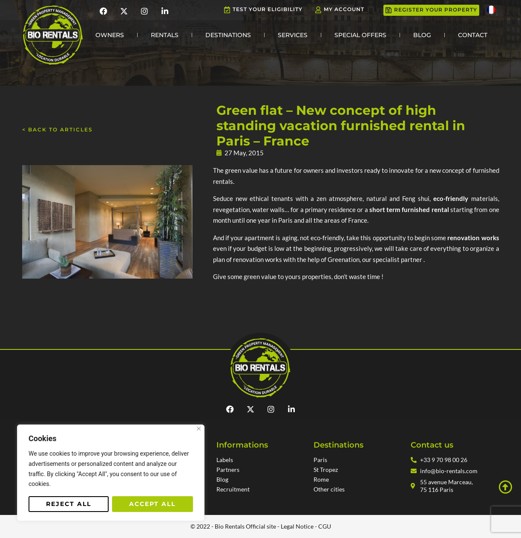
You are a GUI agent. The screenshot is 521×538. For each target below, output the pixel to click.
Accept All (152, 504)
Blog (422, 35)
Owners (109, 35)
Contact (472, 35)
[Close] (199, 428)
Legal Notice (297, 526)
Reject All (68, 504)
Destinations (228, 35)
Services (293, 35)
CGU (324, 526)
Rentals (164, 35)
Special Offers (360, 35)
